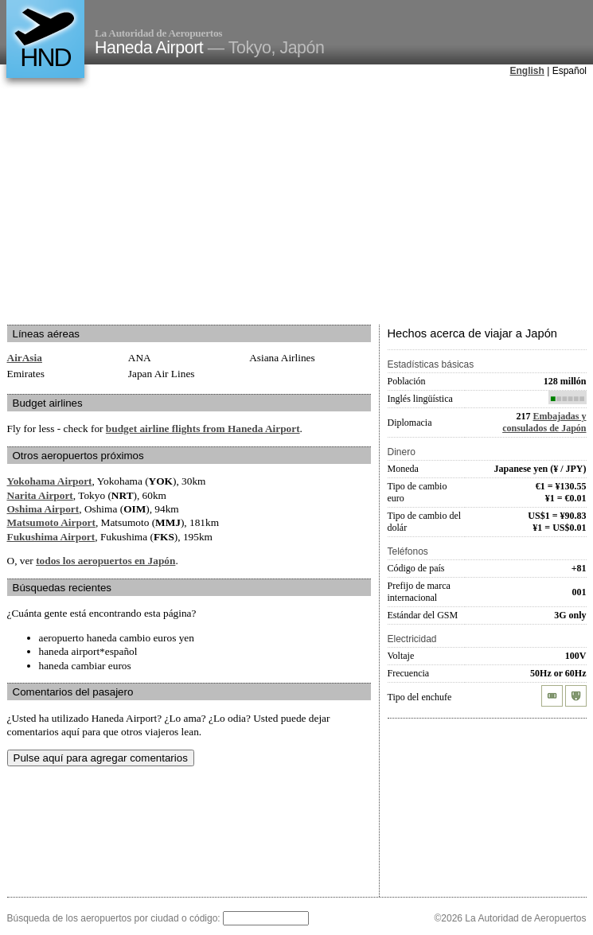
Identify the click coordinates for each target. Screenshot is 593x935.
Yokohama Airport (49, 481)
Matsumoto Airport (51, 522)
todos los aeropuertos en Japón (105, 561)
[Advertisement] (287, 202)
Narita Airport (40, 495)
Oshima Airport (43, 509)
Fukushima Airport (51, 537)
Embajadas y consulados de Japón (544, 422)
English (527, 70)
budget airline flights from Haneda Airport (203, 428)
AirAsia (24, 358)
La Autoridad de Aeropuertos (158, 33)
